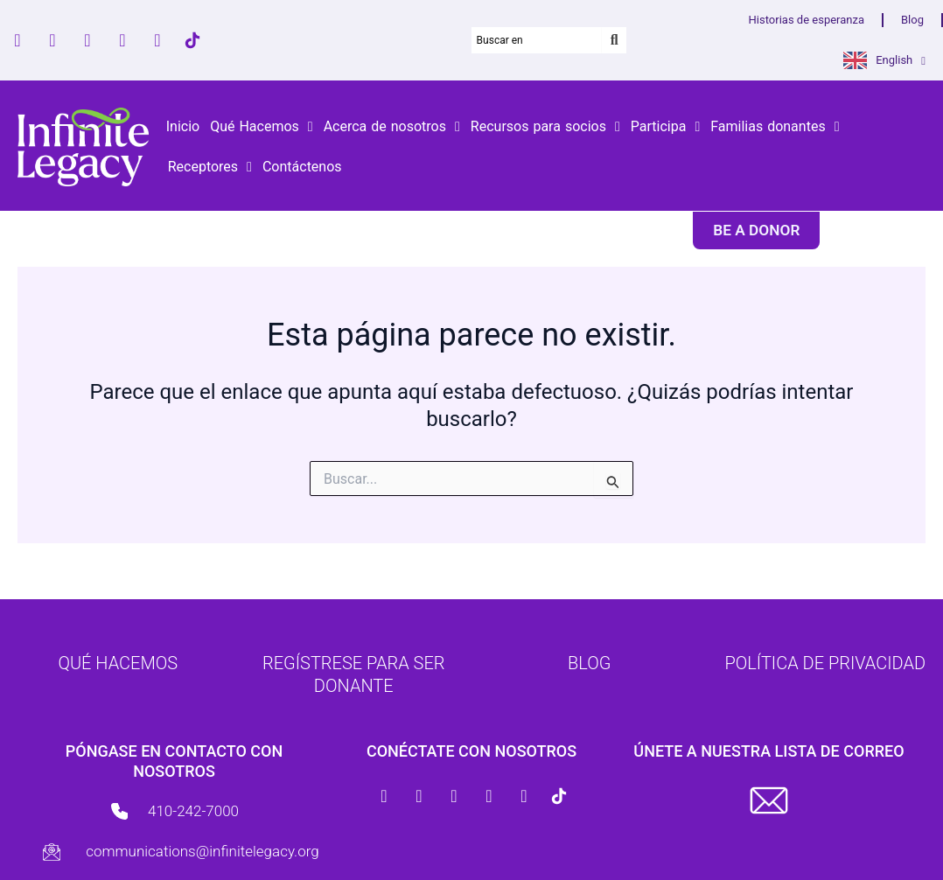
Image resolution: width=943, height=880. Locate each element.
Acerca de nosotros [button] (392, 127)
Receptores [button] (210, 167)
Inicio (182, 126)
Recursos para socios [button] (545, 127)
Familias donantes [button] (774, 127)
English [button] (901, 60)
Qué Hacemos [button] (261, 127)
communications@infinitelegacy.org (202, 851)
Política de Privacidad (825, 663)
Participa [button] (665, 127)
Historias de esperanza (806, 19)
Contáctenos (302, 166)
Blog (912, 19)
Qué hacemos (118, 663)
